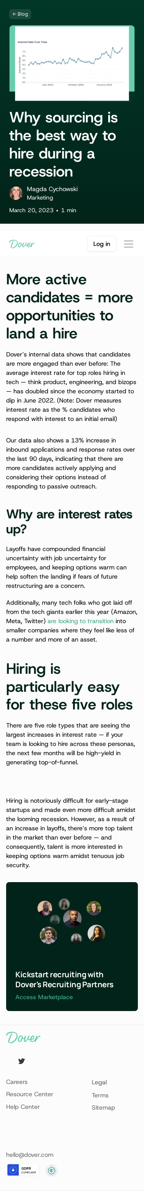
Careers (17, 1082)
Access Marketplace (44, 997)
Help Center (23, 1107)
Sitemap (103, 1108)
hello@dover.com (29, 1155)
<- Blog (20, 14)
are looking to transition (81, 621)
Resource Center (29, 1094)
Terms (100, 1095)
